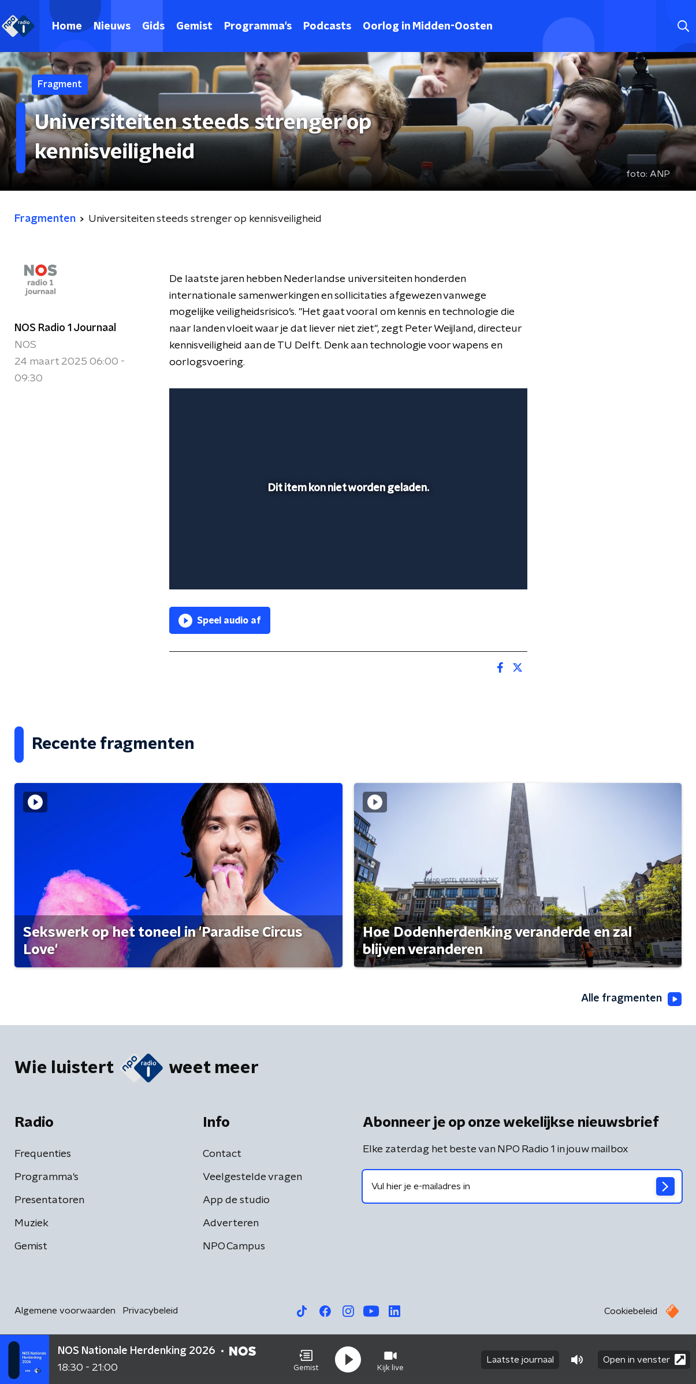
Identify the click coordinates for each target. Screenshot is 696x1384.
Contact (222, 1154)
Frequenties (42, 1154)
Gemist (194, 26)
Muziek (31, 1223)
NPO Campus (234, 1246)
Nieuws (112, 26)
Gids (153, 26)
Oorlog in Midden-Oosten (428, 26)
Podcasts (327, 26)
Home (67, 26)
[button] (306, 1359)
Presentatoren (49, 1200)
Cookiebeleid (630, 1311)
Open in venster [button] (644, 1359)
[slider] (347, 533)
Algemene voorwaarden (65, 1310)
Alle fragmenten (631, 999)
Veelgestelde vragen (252, 1177)
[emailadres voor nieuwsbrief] (522, 1186)
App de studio (236, 1200)
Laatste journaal (520, 1359)
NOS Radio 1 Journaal (65, 328)
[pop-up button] (475, 564)
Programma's (258, 26)
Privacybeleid (150, 1310)
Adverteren (231, 1223)
